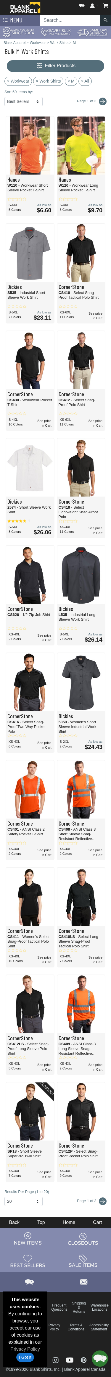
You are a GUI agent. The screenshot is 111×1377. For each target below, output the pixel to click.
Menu (12, 20)
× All (85, 81)
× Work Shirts (48, 81)
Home (69, 1222)
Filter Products (55, 66)
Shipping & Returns (79, 1307)
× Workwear (18, 81)
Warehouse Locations (100, 1307)
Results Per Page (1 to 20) (26, 1191)
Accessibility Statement (99, 1327)
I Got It (25, 1357)
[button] (82, 4)
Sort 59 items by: (18, 92)
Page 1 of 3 (92, 1201)
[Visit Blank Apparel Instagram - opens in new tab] (56, 1359)
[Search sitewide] (70, 20)
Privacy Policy (25, 1349)
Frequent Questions (59, 1307)
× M (71, 81)
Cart (97, 1222)
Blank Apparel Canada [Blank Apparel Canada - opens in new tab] (84, 1369)
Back (14, 1222)
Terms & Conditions (76, 1327)
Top (41, 1222)
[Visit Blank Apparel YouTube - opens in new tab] (70, 1359)
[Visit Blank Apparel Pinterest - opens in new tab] (83, 1359)
